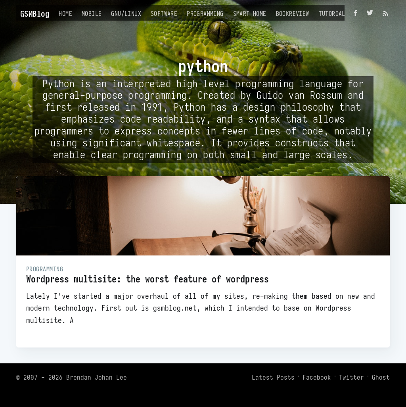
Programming (205, 13)
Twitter (351, 377)
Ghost (381, 377)
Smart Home (249, 13)
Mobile (92, 13)
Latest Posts (273, 377)
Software (164, 13)
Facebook (317, 377)
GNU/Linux (126, 13)
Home (65, 13)
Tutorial (332, 13)
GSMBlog (35, 13)
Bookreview (292, 13)
